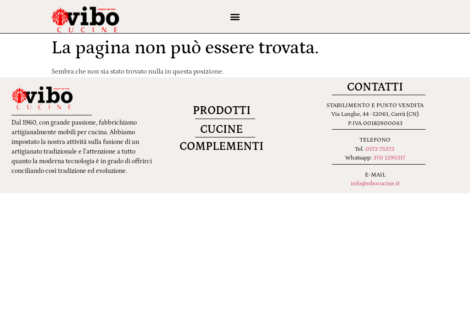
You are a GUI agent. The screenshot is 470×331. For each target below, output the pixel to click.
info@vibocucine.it (375, 183)
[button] (234, 16)
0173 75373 (379, 149)
